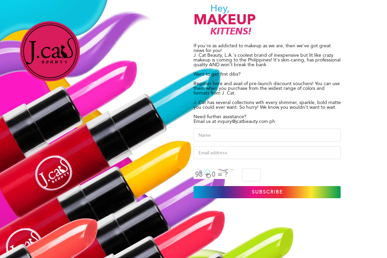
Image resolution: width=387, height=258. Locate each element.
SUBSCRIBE (267, 192)
